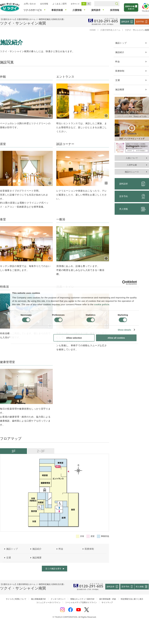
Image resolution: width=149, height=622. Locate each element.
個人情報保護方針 (38, 599)
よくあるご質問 (59, 4)
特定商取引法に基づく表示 (132, 599)
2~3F (41, 451)
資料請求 (125, 21)
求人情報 (140, 586)
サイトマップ (107, 602)
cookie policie (101, 304)
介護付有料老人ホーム (110, 30)
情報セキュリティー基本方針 (82, 599)
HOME (93, 30)
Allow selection (74, 337)
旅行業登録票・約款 (107, 599)
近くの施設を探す (53, 568)
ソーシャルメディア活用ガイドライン (81, 602)
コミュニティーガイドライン (48, 602)
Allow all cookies (116, 337)
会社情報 (44, 4)
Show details (124, 330)
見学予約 (140, 21)
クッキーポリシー (58, 599)
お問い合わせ (30, 4)
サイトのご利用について (16, 599)
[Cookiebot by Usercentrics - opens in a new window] (124, 282)
